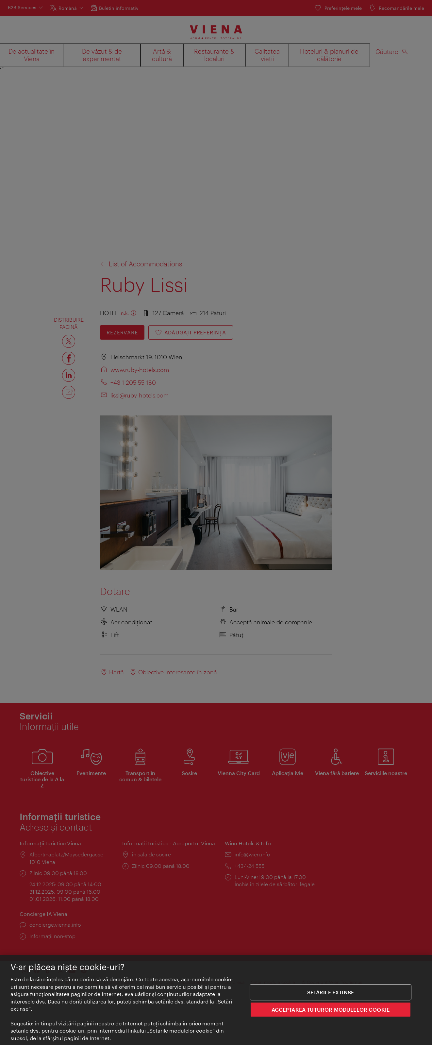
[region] (216, 1000)
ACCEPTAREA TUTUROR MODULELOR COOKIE (331, 1009)
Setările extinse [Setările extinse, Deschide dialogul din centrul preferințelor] (330, 992)
